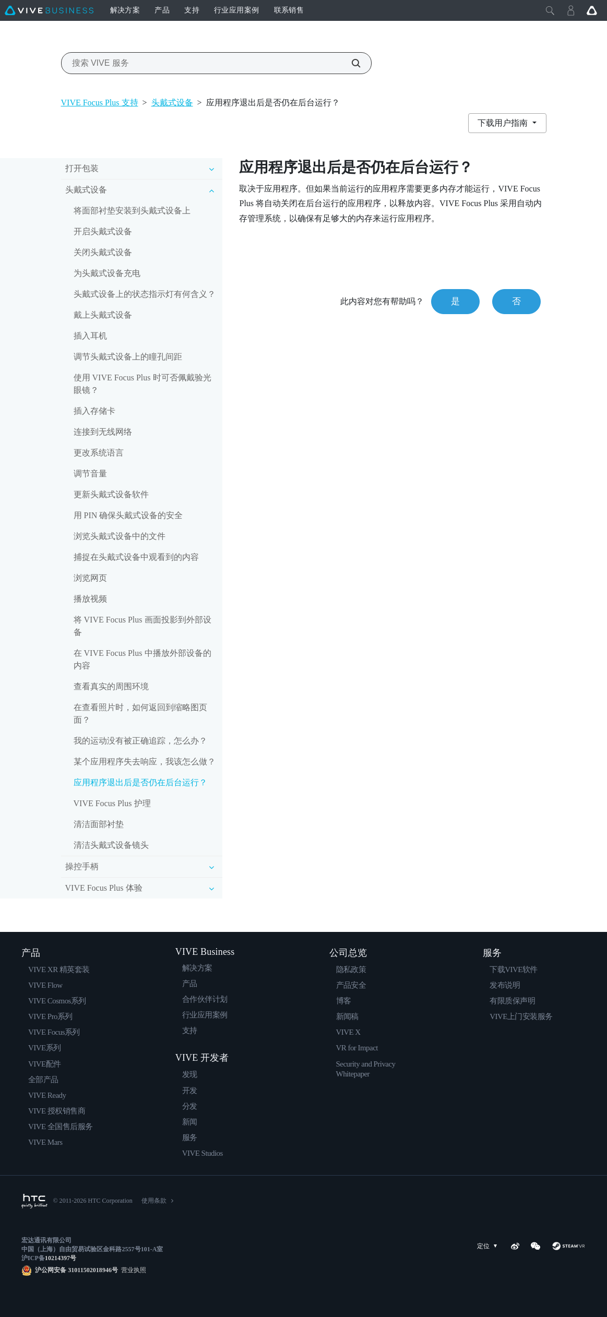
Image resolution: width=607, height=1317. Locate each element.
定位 (489, 1246)
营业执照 (132, 1270)
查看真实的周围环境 (111, 686)
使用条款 (153, 1200)
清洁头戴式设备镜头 (111, 845)
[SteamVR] (569, 1246)
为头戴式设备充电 (107, 273)
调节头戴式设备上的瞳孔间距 (128, 356)
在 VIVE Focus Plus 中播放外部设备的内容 (142, 659)
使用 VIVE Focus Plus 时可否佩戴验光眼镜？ (142, 383)
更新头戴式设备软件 (111, 494)
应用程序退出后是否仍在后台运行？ (140, 782)
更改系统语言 (99, 452)
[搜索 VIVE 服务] (350, 63)
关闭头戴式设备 (103, 252)
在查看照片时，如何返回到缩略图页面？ (140, 713)
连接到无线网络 (103, 431)
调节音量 (90, 473)
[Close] (550, 10)
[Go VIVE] (591, 10)
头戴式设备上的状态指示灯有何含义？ (145, 294)
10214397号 (60, 1258)
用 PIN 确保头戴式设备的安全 (128, 515)
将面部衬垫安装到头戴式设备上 (132, 210)
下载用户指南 (504, 122)
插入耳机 (90, 335)
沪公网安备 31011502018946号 (76, 1270)
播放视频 (90, 598)
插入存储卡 (94, 410)
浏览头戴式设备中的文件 (119, 536)
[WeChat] (535, 1246)
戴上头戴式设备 (103, 314)
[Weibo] (515, 1246)
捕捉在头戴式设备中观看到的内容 (136, 557)
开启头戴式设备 (103, 231)
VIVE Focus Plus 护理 (112, 803)
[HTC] (34, 1201)
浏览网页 (90, 577)
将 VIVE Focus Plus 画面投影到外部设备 (142, 626)
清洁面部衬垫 (99, 824)
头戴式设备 (172, 102)
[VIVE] (49, 10)
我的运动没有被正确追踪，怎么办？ (140, 740)
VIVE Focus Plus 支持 (99, 102)
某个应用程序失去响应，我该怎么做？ (145, 761)
